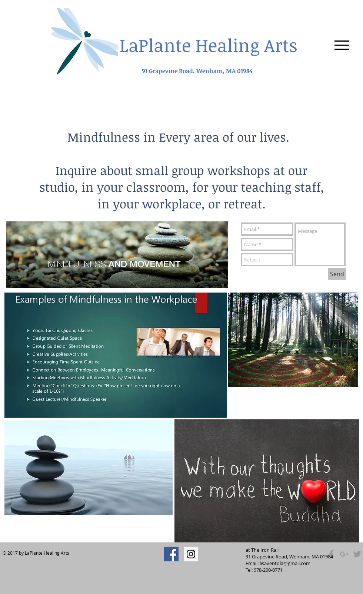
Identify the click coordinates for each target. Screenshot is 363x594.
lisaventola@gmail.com (285, 563)
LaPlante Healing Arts (208, 45)
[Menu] (341, 45)
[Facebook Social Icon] (171, 554)
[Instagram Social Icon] (191, 554)
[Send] (337, 274)
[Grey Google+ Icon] (344, 554)
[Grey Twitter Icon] (357, 554)
